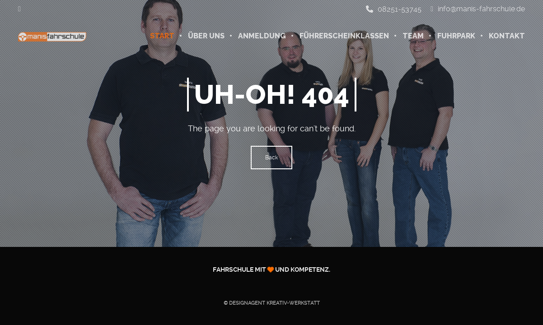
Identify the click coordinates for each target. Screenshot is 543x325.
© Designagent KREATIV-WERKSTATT (272, 303)
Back (271, 157)
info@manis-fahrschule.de (478, 9)
